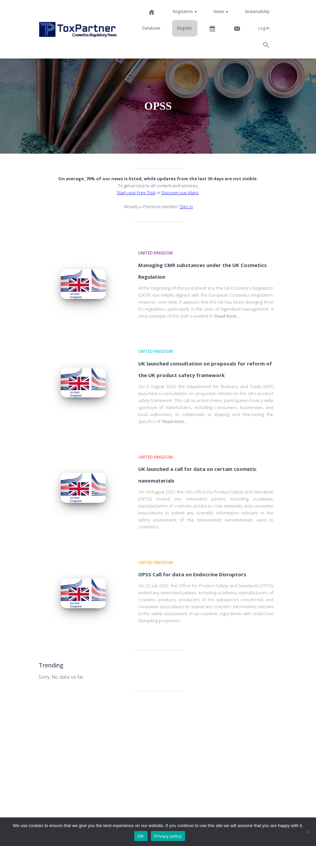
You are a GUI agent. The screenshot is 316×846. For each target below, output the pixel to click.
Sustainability (257, 11)
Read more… (227, 316)
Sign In (186, 207)
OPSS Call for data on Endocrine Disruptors (192, 574)
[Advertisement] (158, 748)
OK (141, 836)
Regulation (185, 11)
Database (151, 28)
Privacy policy (168, 836)
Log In (263, 28)
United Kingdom (155, 253)
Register (184, 28)
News (221, 11)
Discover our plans (179, 193)
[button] (266, 46)
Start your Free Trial (136, 193)
